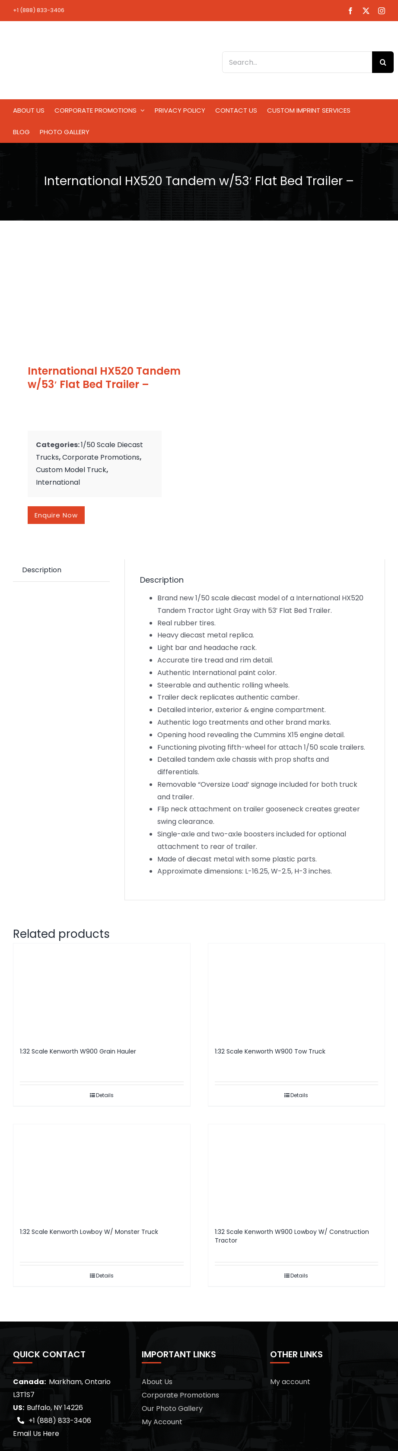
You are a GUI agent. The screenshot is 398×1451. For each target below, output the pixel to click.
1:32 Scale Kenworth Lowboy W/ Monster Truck (89, 1231)
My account (290, 1382)
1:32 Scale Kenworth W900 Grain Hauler (78, 1051)
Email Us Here (36, 1433)
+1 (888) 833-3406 (38, 10)
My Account (162, 1422)
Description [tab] (41, 570)
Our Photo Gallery (172, 1408)
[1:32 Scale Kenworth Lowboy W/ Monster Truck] (101, 1172)
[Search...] (297, 62)
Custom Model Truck (71, 470)
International (58, 482)
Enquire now (56, 515)
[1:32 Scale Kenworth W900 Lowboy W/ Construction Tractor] (296, 1172)
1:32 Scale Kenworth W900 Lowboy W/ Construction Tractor (292, 1236)
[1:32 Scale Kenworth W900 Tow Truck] (296, 991)
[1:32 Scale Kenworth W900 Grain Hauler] (101, 991)
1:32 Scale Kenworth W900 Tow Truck (270, 1051)
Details (105, 1095)
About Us (157, 1382)
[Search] (383, 62)
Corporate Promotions (101, 457)
